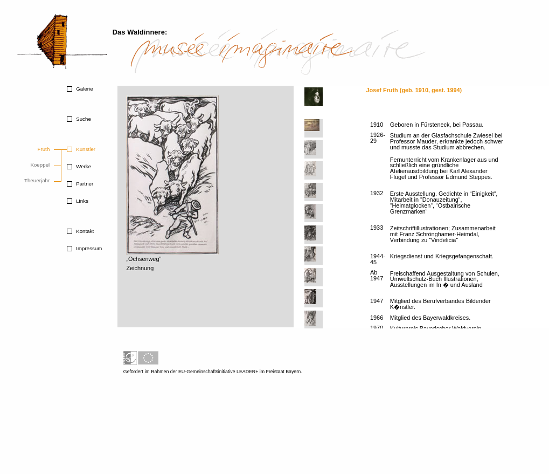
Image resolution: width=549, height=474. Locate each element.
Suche (82, 119)
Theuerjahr (37, 180)
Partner (83, 184)
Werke (82, 166)
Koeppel (40, 165)
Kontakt (84, 231)
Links (81, 201)
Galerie (83, 89)
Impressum (88, 248)
